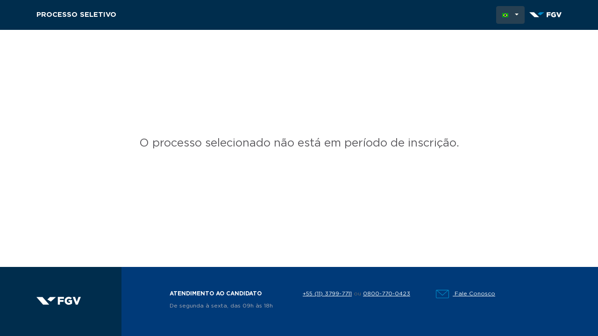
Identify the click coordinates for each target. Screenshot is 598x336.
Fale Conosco (465, 293)
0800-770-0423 (386, 293)
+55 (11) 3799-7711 (327, 293)
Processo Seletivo (76, 14)
